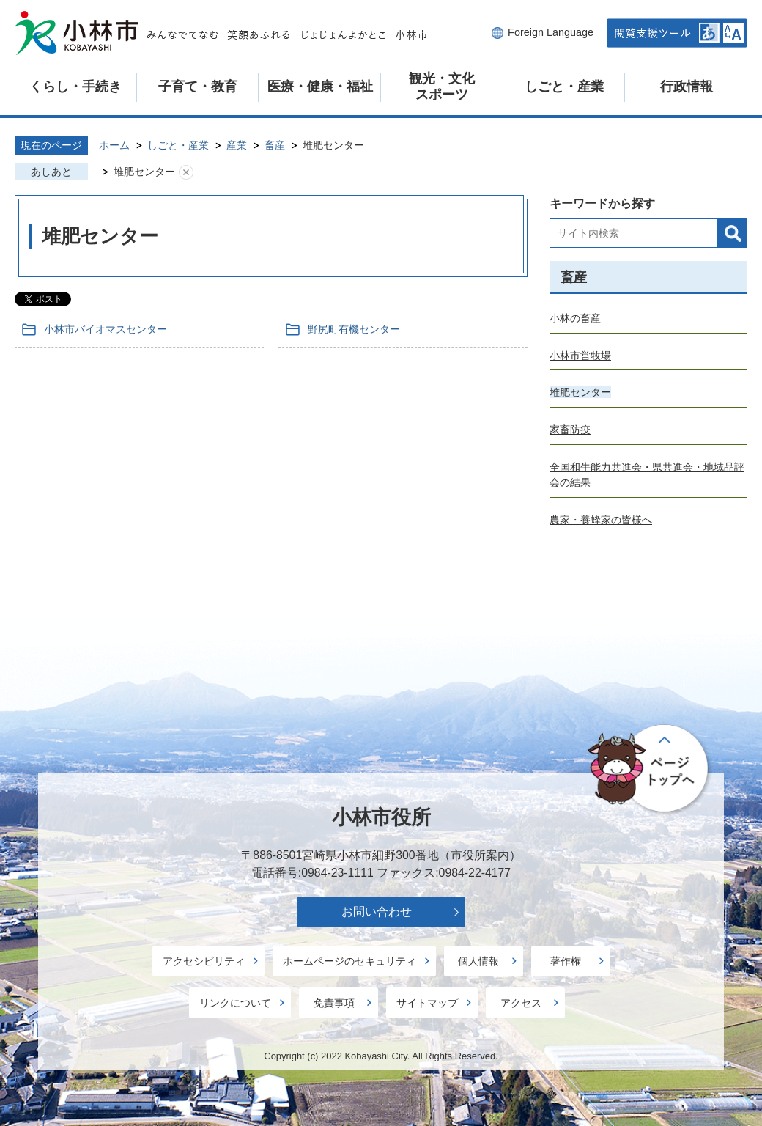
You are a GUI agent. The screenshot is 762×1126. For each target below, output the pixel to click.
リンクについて (235, 1003)
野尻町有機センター (354, 329)
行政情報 (686, 86)
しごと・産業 (564, 86)
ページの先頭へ (650, 769)
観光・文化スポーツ (442, 86)
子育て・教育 (197, 86)
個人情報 (478, 961)
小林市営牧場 (580, 355)
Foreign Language (550, 32)
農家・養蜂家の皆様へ (601, 520)
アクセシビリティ (204, 961)
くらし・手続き (75, 86)
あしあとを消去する (186, 172)
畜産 (275, 145)
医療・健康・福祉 (320, 86)
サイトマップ (427, 1003)
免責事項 (334, 1003)
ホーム (114, 145)
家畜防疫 (570, 429)
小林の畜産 (575, 318)
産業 (236, 145)
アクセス (520, 1003)
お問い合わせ (376, 911)
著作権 (565, 961)
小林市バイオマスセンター (105, 329)
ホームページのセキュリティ (349, 961)
